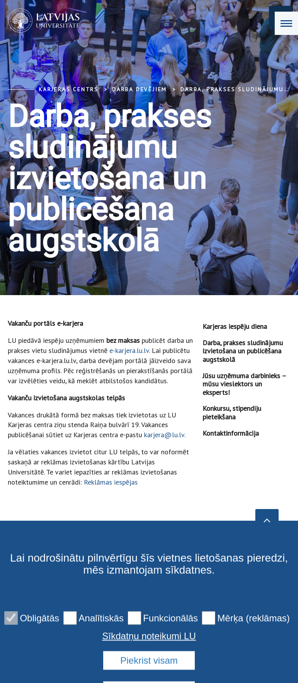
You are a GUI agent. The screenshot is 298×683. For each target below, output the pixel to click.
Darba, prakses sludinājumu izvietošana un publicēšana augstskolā (243, 351)
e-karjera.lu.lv (129, 350)
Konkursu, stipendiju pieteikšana (232, 412)
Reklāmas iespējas (111, 482)
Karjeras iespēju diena (235, 326)
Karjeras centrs (69, 89)
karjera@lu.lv (164, 434)
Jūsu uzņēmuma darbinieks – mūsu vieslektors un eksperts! (244, 384)
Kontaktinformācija (231, 433)
